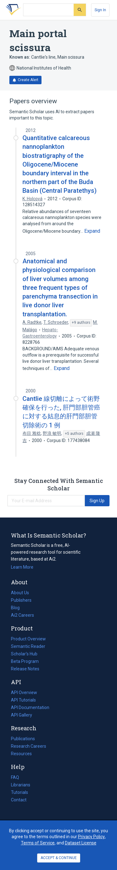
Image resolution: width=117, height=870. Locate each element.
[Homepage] (12, 10)
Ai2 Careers (22, 615)
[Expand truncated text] (92, 231)
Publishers (21, 600)
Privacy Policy (91, 836)
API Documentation (30, 707)
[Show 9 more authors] (81, 323)
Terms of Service (38, 842)
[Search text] (48, 10)
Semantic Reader (28, 646)
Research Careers (28, 746)
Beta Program (25, 661)
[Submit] (80, 10)
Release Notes (25, 668)
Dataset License (80, 842)
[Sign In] (100, 10)
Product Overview (28, 638)
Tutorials (19, 792)
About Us (20, 592)
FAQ (15, 777)
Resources (21, 753)
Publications (23, 738)
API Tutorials (23, 699)
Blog (18, 607)
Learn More (22, 567)
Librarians (20, 784)
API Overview (24, 692)
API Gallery (21, 714)
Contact (19, 799)
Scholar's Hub (24, 653)
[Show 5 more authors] (74, 434)
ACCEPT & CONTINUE (59, 858)
